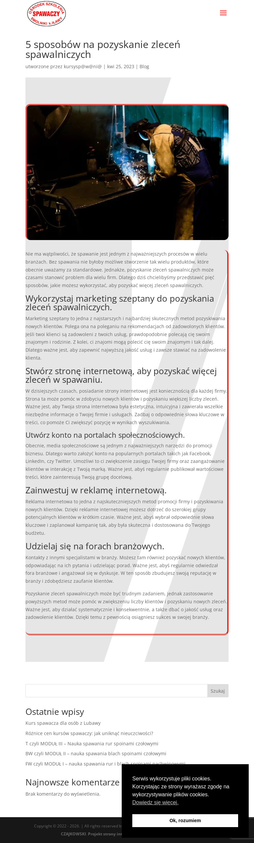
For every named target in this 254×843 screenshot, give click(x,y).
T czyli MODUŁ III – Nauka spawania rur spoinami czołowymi (91, 743)
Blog (144, 66)
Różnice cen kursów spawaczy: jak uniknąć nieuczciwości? (89, 733)
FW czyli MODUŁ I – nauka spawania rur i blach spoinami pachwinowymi (105, 764)
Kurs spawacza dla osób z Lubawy (63, 723)
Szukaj (218, 691)
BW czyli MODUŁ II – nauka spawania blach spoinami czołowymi (95, 753)
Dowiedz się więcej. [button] (155, 802)
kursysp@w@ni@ (83, 66)
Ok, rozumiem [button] (185, 820)
